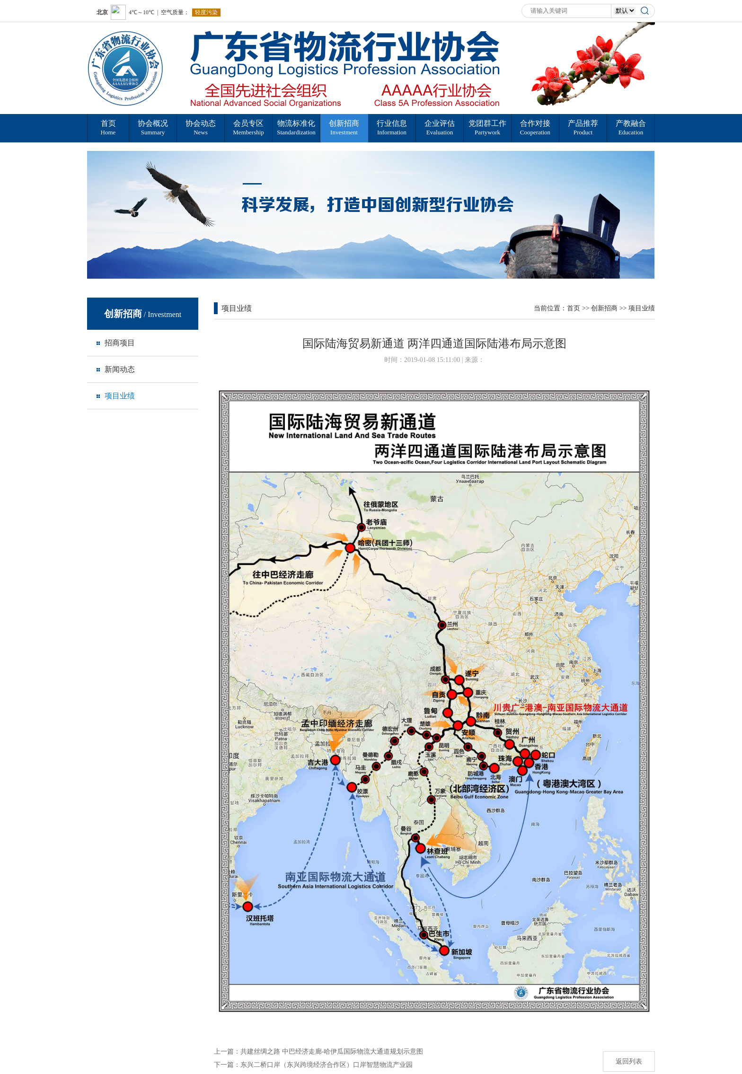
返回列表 (629, 1061)
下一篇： (313, 1064)
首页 (573, 308)
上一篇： (318, 1051)
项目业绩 (641, 308)
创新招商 (604, 308)
